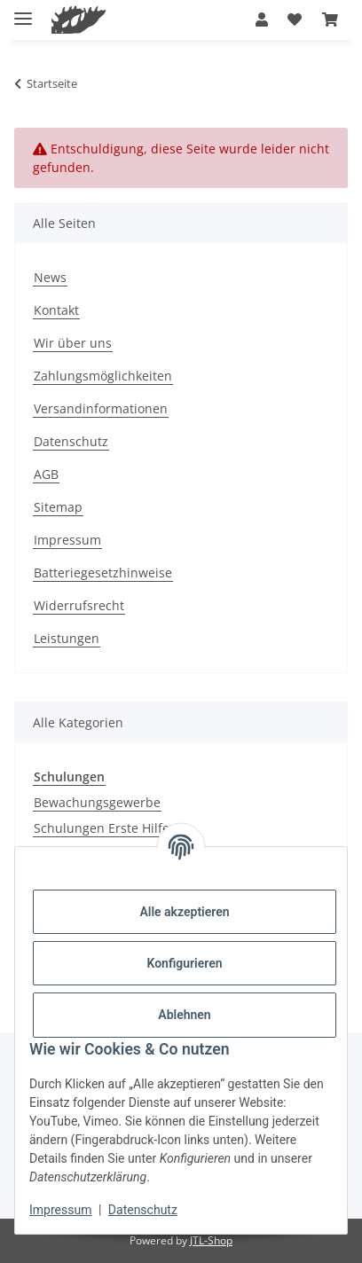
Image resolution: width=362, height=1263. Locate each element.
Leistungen (66, 638)
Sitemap (58, 506)
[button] (262, 19)
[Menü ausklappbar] (23, 11)
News (50, 277)
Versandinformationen (101, 408)
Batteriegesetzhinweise (103, 572)
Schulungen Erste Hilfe (101, 828)
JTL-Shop (211, 1240)
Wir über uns (73, 342)
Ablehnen (184, 1015)
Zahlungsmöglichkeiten (103, 375)
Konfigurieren (184, 963)
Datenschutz (142, 1210)
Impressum (60, 1210)
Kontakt (56, 310)
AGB (46, 474)
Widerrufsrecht (79, 605)
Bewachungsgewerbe (97, 802)
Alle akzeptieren (184, 912)
